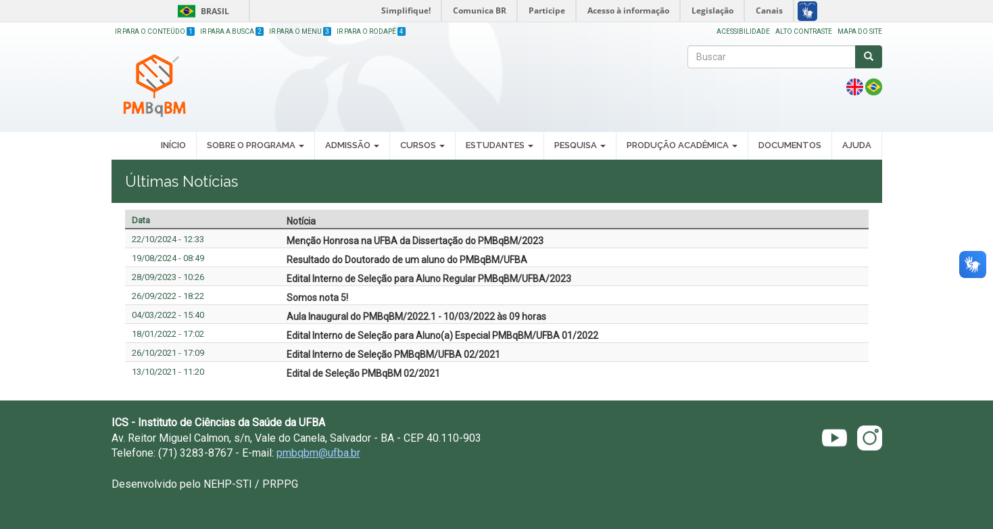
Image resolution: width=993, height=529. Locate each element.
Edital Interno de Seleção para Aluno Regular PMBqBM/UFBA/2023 (429, 278)
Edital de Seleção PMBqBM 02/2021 (363, 373)
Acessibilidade (743, 31)
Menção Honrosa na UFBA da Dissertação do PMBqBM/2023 (415, 240)
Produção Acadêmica (682, 145)
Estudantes (499, 145)
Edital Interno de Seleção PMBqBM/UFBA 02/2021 (393, 354)
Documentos (789, 145)
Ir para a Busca (232, 31)
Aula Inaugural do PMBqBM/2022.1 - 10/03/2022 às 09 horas (416, 316)
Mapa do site (860, 31)
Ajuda (856, 145)
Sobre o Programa (255, 145)
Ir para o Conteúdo (155, 31)
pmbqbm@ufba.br (318, 452)
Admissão (352, 145)
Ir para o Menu (300, 31)
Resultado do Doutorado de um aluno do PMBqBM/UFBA (407, 259)
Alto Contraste (803, 31)
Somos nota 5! (317, 297)
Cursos (422, 145)
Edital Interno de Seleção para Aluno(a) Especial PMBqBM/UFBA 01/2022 (442, 335)
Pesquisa (580, 145)
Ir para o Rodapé (371, 31)
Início (173, 145)
